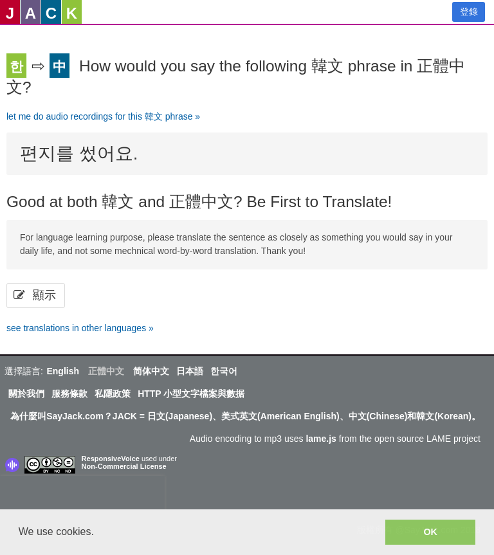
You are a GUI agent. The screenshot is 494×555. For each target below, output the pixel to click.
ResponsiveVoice (111, 458)
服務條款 (69, 393)
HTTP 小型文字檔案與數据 (191, 393)
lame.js (321, 438)
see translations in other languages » (80, 328)
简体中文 (151, 371)
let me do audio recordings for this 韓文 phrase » (103, 116)
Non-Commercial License (124, 466)
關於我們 (26, 393)
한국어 (223, 371)
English (62, 371)
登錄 (469, 11)
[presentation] (82, 495)
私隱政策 (113, 393)
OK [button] (430, 532)
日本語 (189, 371)
